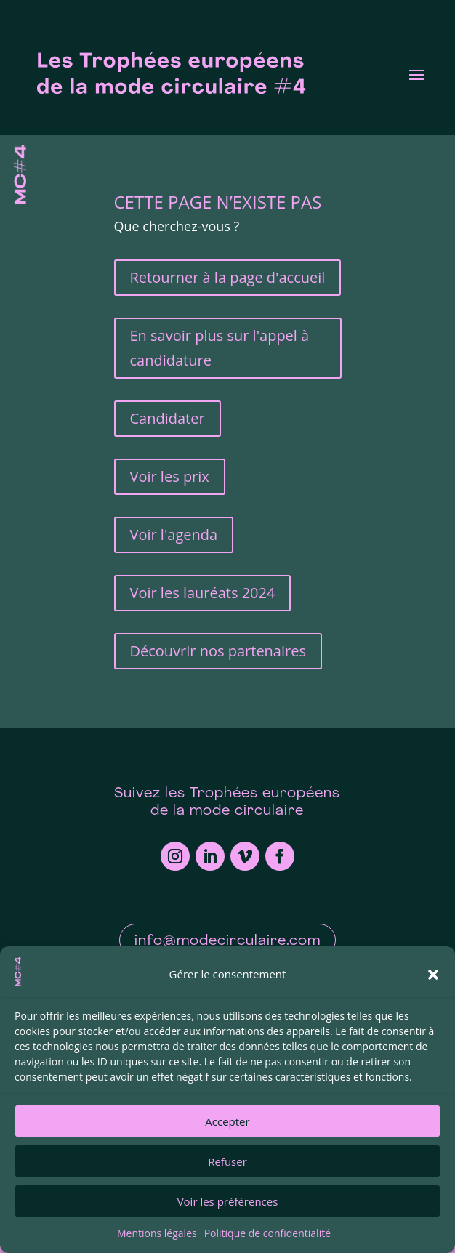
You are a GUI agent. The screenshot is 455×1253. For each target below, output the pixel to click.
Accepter (227, 1121)
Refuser (227, 1161)
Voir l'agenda (174, 534)
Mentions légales (157, 1233)
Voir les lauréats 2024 (202, 593)
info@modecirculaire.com (227, 941)
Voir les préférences (227, 1201)
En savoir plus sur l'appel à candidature (220, 348)
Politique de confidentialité (267, 1233)
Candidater (167, 418)
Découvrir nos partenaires (218, 651)
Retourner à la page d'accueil (228, 277)
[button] (433, 974)
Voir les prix (169, 476)
